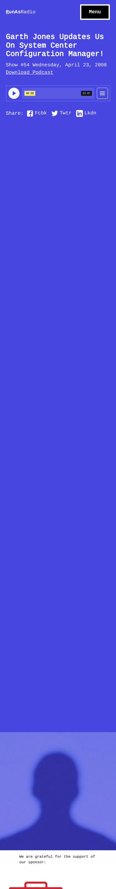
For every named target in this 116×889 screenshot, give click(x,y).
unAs (21, 12)
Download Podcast (30, 73)
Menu (95, 12)
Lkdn (90, 113)
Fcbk (41, 113)
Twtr (65, 113)
